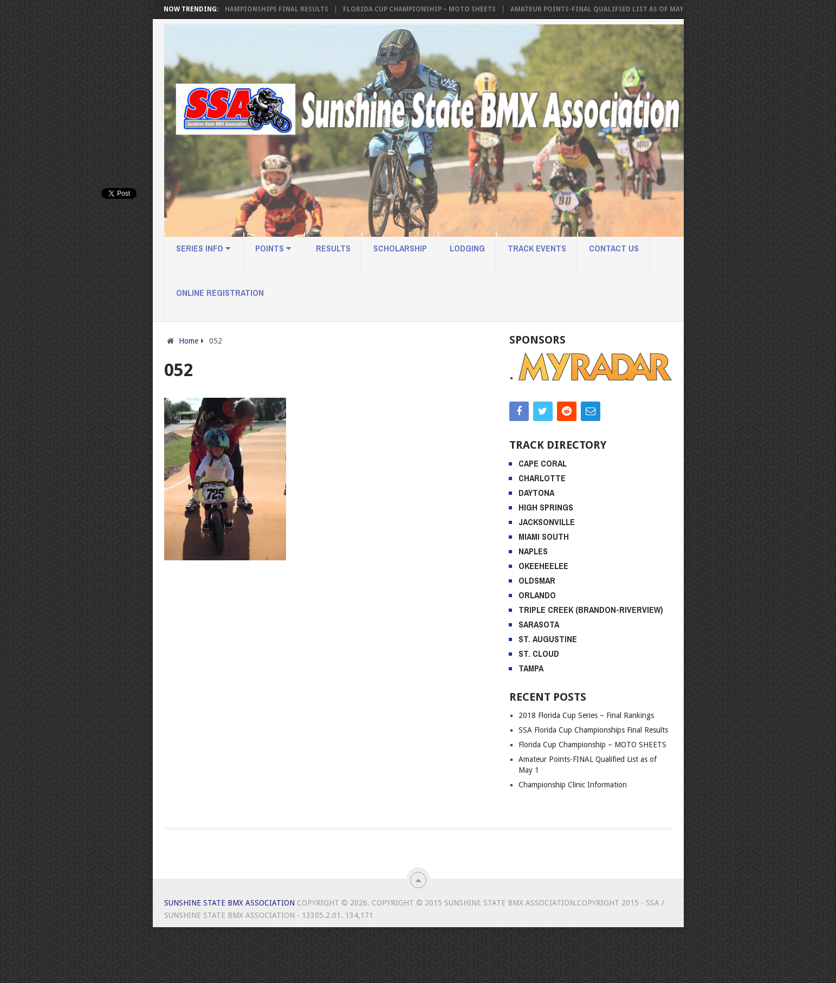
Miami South (544, 592)
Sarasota (539, 680)
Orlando (537, 651)
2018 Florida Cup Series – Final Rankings (586, 771)
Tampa (531, 724)
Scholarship (400, 248)
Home (188, 341)
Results (333, 248)
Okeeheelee (543, 622)
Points (273, 248)
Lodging (467, 248)
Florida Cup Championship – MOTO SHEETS (429, 9)
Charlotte (542, 534)
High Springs (546, 563)
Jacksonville (547, 578)
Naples (533, 607)
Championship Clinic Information (573, 840)
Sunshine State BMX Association (229, 958)
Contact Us (614, 248)
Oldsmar (537, 636)
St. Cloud (539, 709)
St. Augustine (548, 695)
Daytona (536, 548)
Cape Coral (543, 519)
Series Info (203, 248)
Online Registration (220, 293)
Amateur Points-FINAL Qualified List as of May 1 (610, 9)
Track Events (537, 248)
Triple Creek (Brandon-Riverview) (591, 665)
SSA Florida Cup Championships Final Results (255, 9)
